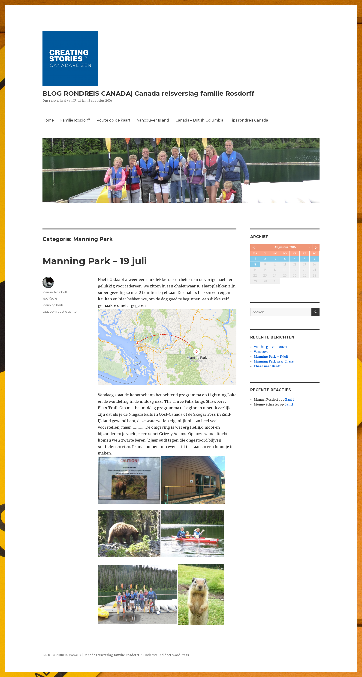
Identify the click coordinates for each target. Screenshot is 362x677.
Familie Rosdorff (75, 120)
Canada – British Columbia (199, 120)
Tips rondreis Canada (249, 120)
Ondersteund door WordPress (166, 655)
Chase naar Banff (267, 366)
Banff (289, 400)
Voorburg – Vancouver (271, 347)
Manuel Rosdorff (54, 292)
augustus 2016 (285, 247)
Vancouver (262, 352)
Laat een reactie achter (60, 311)
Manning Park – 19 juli (94, 261)
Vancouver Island (153, 120)
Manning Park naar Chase (274, 361)
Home (48, 120)
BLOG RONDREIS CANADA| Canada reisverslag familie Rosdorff (148, 93)
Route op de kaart (113, 120)
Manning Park (52, 305)
